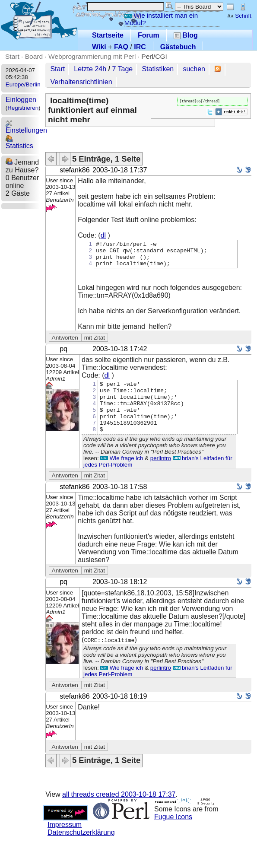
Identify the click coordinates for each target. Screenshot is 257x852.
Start (12, 56)
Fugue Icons (173, 832)
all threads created (118, 810)
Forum (148, 35)
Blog (186, 35)
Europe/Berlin (23, 84)
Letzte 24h (90, 69)
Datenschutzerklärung (81, 848)
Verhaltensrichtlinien (81, 82)
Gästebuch (178, 47)
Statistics (19, 142)
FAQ (121, 47)
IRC (140, 47)
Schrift (239, 16)
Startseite (108, 35)
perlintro (160, 474)
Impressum (65, 840)
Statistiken (158, 69)
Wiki (99, 47)
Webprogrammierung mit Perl (92, 56)
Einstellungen (26, 127)
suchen (194, 69)
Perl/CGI (154, 56)
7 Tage (122, 69)
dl (103, 235)
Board (34, 56)
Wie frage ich (121, 474)
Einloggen (21, 99)
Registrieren (22, 108)
